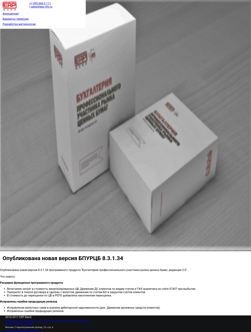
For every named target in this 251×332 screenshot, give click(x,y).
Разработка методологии (19, 24)
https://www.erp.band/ (19, 323)
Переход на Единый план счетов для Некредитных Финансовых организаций (47, 320)
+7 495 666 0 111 (40, 3)
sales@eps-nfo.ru (32, 330)
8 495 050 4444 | (14, 330)
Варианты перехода (16, 19)
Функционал (11, 13)
